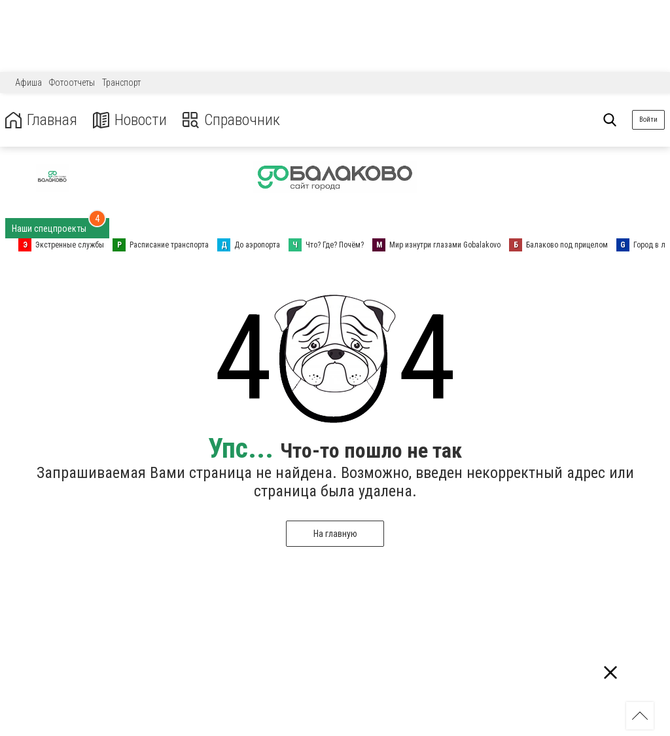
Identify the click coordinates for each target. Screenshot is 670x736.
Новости (130, 120)
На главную (335, 533)
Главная (41, 120)
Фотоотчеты (72, 82)
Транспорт (121, 82)
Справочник (231, 120)
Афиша (28, 82)
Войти (648, 119)
